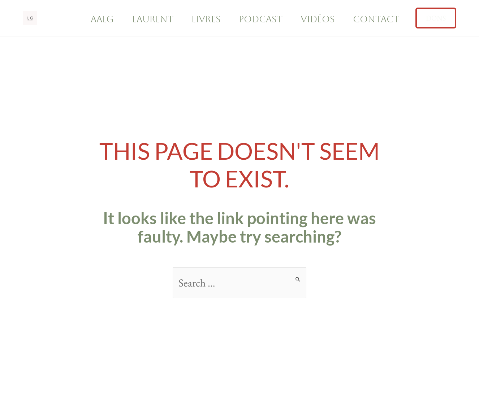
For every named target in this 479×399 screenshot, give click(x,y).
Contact (376, 19)
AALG (102, 19)
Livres (206, 19)
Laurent (152, 19)
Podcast (260, 19)
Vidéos (318, 19)
